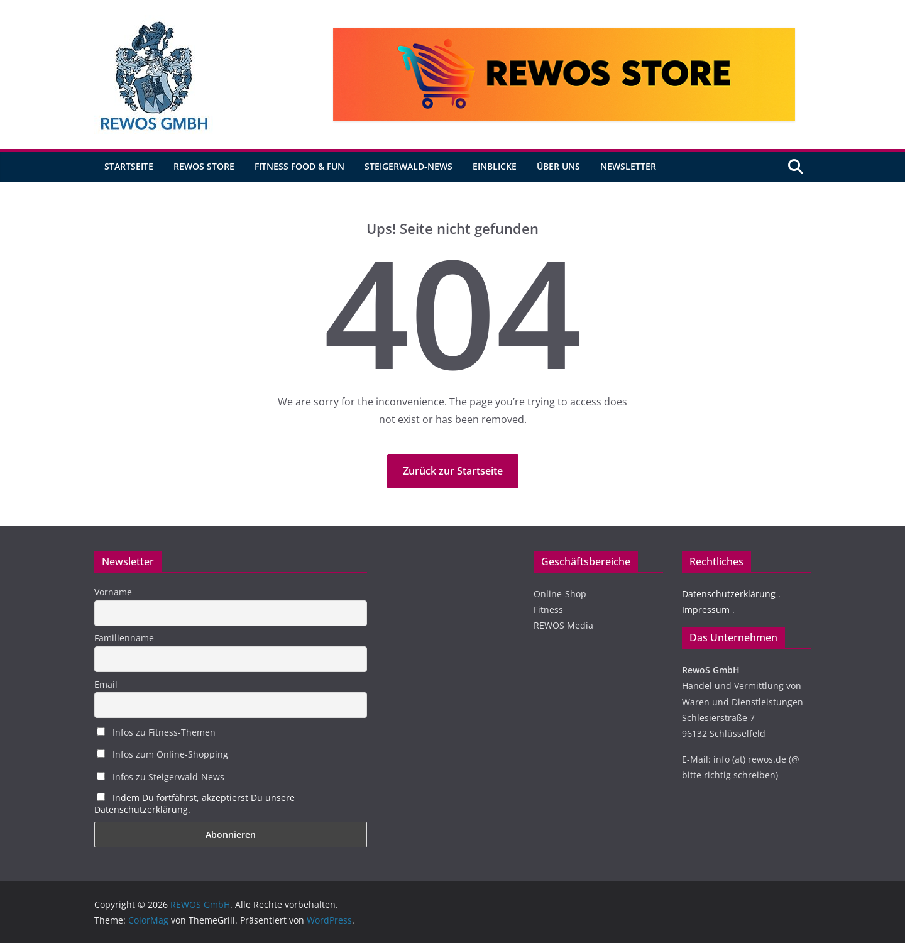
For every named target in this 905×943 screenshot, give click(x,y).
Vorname (113, 592)
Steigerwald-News (408, 166)
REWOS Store (203, 166)
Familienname (124, 638)
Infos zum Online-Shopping (162, 754)
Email (106, 684)
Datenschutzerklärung (729, 594)
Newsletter (628, 166)
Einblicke (495, 166)
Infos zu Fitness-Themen (156, 732)
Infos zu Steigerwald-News (160, 777)
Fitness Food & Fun (299, 166)
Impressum (706, 609)
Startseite (128, 166)
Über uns (558, 166)
